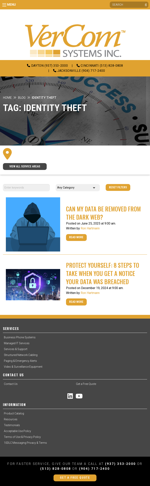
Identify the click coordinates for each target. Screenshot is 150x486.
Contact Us (11, 383)
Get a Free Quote (86, 383)
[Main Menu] (4, 4)
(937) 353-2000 (120, 464)
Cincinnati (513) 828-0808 (100, 65)
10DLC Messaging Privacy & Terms (25, 442)
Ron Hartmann (90, 228)
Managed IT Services (16, 343)
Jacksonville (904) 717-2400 (79, 71)
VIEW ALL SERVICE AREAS (24, 166)
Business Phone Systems (20, 337)
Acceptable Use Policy (17, 431)
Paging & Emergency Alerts (20, 360)
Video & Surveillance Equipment (23, 366)
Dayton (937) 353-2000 (47, 65)
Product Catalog (14, 413)
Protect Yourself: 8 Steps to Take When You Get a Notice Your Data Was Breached (102, 273)
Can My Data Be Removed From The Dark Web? (103, 212)
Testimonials (12, 425)
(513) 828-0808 (55, 469)
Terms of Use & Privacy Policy (22, 436)
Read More (76, 237)
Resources (10, 419)
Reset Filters (118, 187)
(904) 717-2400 (94, 469)
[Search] (129, 5)
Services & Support (15, 349)
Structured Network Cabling (21, 355)
